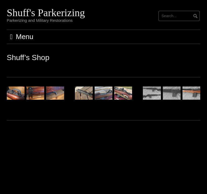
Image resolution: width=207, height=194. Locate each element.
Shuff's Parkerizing (46, 12)
